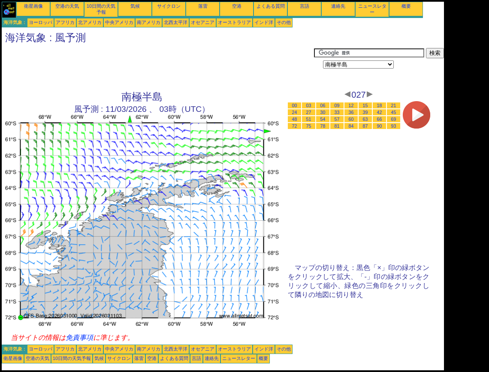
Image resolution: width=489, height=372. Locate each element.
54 (323, 119)
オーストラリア (234, 22)
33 (337, 112)
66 (379, 119)
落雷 (203, 6)
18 (379, 105)
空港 (236, 6)
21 (393, 105)
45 (393, 112)
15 (365, 105)
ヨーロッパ (40, 22)
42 (379, 112)
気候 (135, 6)
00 (294, 105)
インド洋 (263, 22)
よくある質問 (271, 6)
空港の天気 (67, 6)
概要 (406, 6)
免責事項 (79, 337)
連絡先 (338, 6)
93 (393, 126)
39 (365, 112)
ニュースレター (238, 358)
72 (294, 126)
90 (379, 126)
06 (323, 105)
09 (337, 105)
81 (337, 126)
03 (308, 105)
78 (323, 126)
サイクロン (169, 6)
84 (351, 126)
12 (351, 105)
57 (337, 119)
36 (351, 112)
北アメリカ (90, 22)
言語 (304, 6)
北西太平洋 (175, 22)
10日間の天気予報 (72, 358)
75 (308, 126)
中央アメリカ (119, 22)
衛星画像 (33, 6)
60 (351, 119)
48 (294, 119)
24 (294, 112)
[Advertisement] (158, 67)
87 (365, 126)
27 (308, 112)
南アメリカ (148, 22)
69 (393, 119)
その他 (284, 22)
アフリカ (65, 22)
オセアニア (202, 22)
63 (365, 119)
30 (323, 112)
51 (308, 119)
